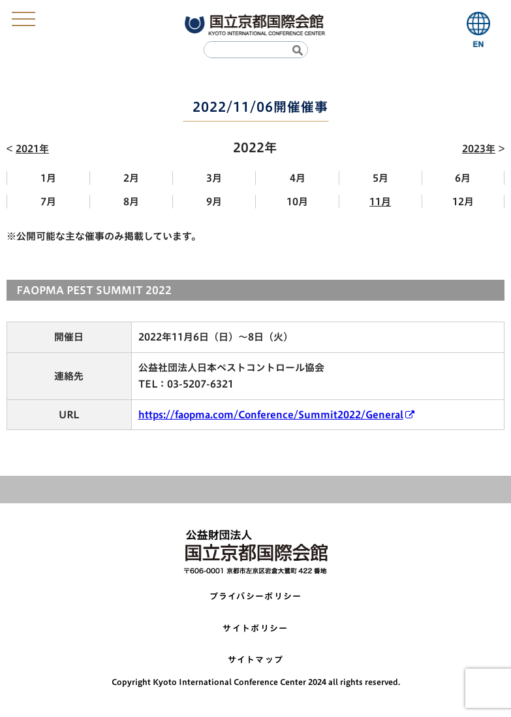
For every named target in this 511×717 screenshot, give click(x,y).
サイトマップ (256, 660)
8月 (131, 202)
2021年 (32, 149)
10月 (297, 202)
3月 (214, 178)
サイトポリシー (255, 628)
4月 (297, 178)
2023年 (478, 149)
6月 (463, 178)
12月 (463, 202)
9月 (214, 202)
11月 (380, 202)
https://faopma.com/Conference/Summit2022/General (270, 415)
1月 (48, 178)
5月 (380, 178)
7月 (48, 202)
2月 (131, 178)
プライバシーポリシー (255, 596)
